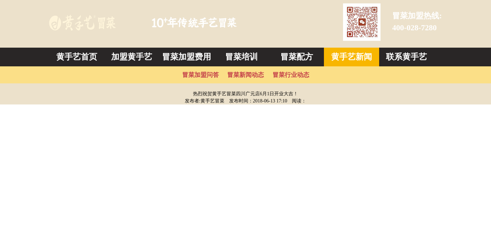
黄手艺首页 (76, 56)
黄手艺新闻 (351, 56)
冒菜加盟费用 (186, 56)
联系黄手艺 (406, 56)
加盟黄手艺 (131, 56)
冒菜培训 (241, 56)
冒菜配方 (296, 56)
